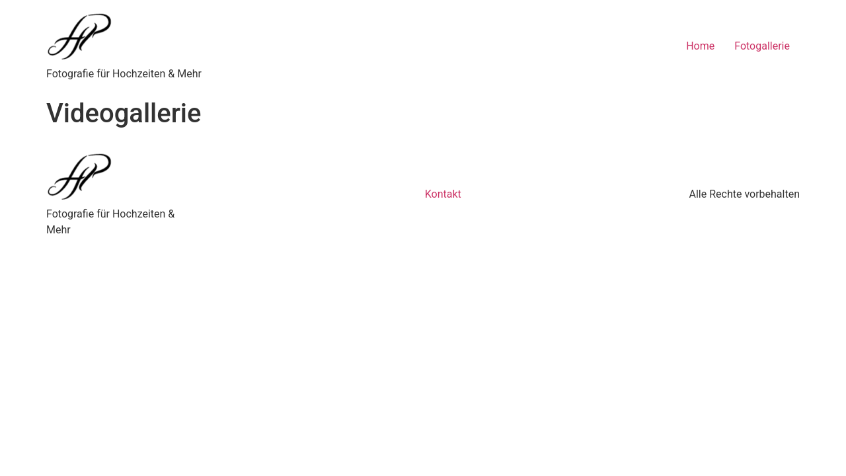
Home (700, 46)
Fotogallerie (762, 46)
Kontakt (443, 194)
